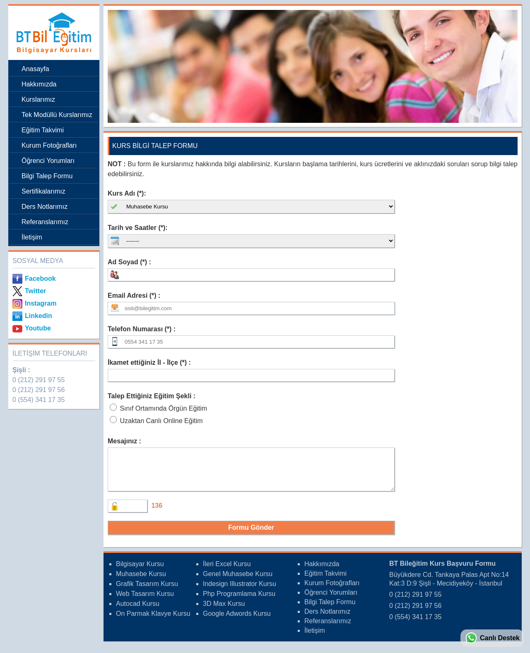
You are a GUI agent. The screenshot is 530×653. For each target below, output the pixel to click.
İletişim (32, 237)
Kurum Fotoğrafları (49, 145)
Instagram (40, 303)
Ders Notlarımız (44, 206)
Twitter (35, 290)
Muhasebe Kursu (141, 581)
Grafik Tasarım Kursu (147, 591)
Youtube (38, 328)
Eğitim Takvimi (43, 130)
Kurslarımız (38, 99)
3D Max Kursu (224, 611)
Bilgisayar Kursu (140, 571)
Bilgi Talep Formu (47, 175)
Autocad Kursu (137, 611)
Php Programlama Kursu (239, 601)
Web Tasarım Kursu (145, 601)
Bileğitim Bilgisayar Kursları (51, 33)
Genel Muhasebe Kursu (237, 581)
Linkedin (38, 315)
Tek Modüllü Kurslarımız (57, 114)
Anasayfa (35, 68)
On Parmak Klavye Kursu (153, 620)
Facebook (40, 278)
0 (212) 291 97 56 (38, 389)
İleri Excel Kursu (227, 571)
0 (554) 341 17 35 (38, 399)
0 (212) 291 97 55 (38, 379)
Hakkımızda (39, 84)
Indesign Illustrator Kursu (239, 591)
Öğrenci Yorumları (48, 160)
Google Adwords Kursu (237, 620)
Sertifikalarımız (43, 191)
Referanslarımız (45, 221)
